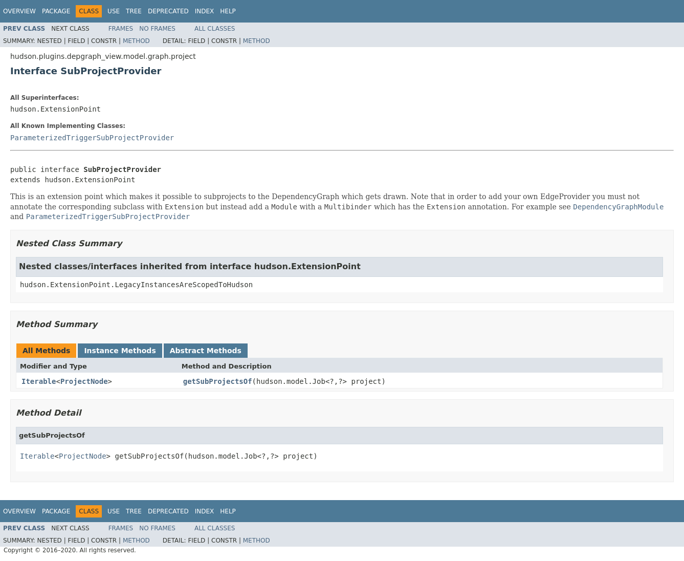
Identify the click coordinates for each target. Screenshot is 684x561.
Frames (121, 28)
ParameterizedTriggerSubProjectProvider (92, 138)
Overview (19, 11)
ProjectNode (84, 381)
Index (204, 11)
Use (113, 11)
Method (136, 41)
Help (228, 11)
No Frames (157, 28)
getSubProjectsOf (217, 381)
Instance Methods (120, 351)
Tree (134, 11)
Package (56, 11)
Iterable (38, 381)
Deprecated (168, 11)
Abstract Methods (205, 351)
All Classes (214, 28)
